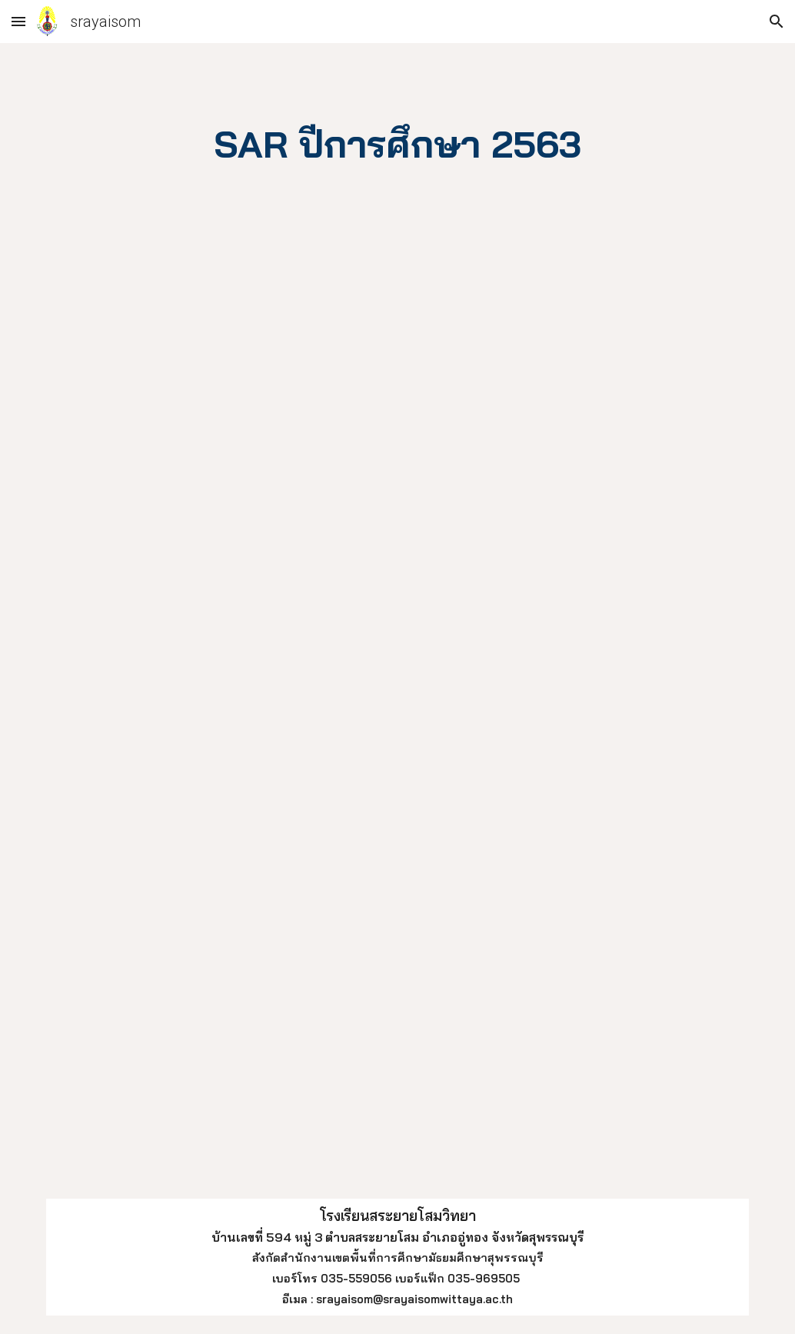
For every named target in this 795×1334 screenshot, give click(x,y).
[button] (18, 21)
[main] (397, 141)
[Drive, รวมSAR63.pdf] (367, 710)
